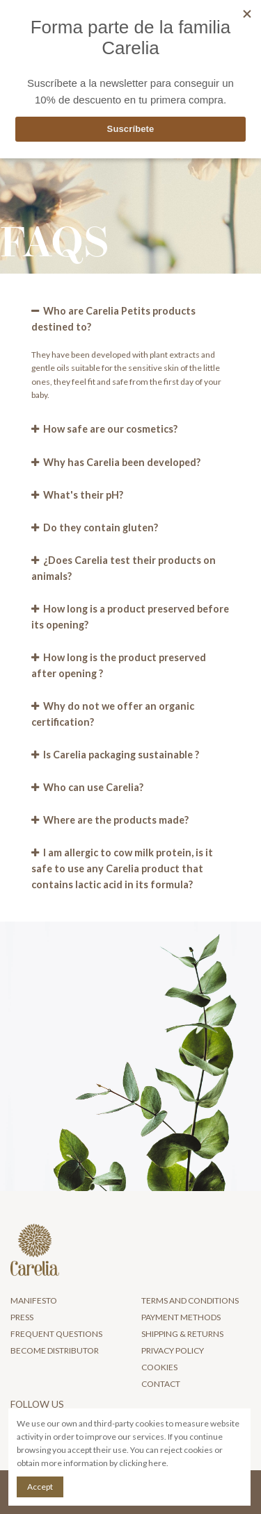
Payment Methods (181, 1317)
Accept (40, 1486)
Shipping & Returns (182, 1334)
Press (21, 1317)
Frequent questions (56, 1334)
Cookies (159, 1367)
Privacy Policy (172, 1350)
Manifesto (33, 1300)
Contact (160, 1384)
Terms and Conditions (190, 1300)
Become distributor (54, 1350)
